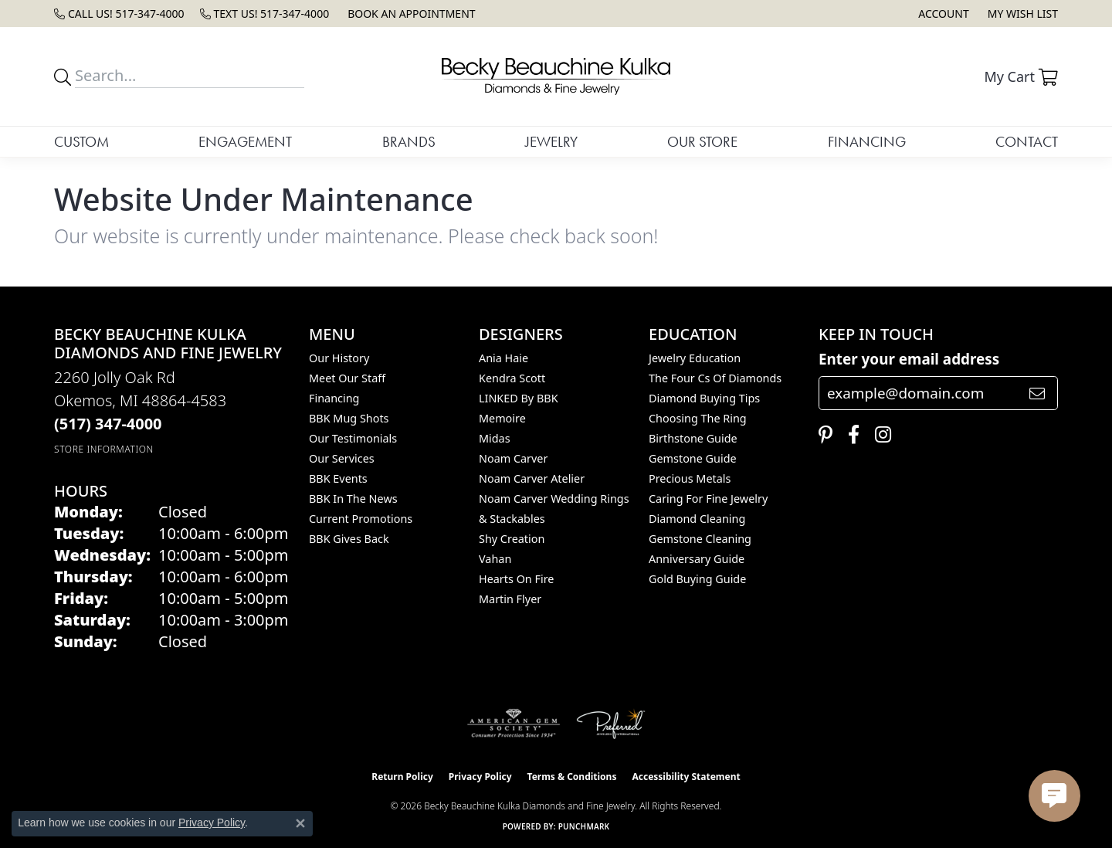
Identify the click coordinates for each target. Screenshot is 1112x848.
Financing (867, 141)
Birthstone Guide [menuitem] (693, 438)
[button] (941, 13)
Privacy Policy (480, 776)
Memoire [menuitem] (502, 418)
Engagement (245, 141)
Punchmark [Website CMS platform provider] (584, 826)
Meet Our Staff (347, 378)
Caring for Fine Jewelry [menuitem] (708, 498)
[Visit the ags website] (513, 723)
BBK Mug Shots (348, 418)
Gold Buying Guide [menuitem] (697, 579)
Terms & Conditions (572, 776)
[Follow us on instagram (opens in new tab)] (879, 435)
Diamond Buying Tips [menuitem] (704, 398)
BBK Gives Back (349, 538)
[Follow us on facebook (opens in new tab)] (849, 435)
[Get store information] (104, 449)
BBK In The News (353, 498)
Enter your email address (909, 359)
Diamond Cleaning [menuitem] (697, 518)
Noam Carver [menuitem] (513, 458)
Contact (1026, 141)
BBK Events (338, 478)
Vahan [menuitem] (495, 558)
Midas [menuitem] (494, 438)
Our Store (702, 141)
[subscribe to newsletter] (1037, 393)
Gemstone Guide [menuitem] (693, 458)
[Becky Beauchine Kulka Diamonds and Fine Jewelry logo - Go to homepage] (556, 76)
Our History (339, 358)
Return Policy (402, 776)
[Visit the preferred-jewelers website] (611, 723)
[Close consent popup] (300, 823)
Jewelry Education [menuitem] (695, 358)
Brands (409, 141)
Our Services (342, 458)
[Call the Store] (108, 423)
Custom (81, 141)
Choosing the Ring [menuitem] (698, 418)
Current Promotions (360, 518)
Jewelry (551, 141)
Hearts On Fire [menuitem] (516, 579)
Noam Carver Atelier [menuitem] (532, 478)
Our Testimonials (353, 438)
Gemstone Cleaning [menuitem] (700, 538)
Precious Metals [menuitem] (690, 478)
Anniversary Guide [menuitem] (696, 558)
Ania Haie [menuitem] (503, 358)
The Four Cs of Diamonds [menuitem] (715, 378)
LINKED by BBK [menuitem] (518, 398)
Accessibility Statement (686, 776)
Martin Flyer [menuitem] (510, 599)
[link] (119, 13)
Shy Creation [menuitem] (511, 538)
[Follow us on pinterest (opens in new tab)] (821, 435)
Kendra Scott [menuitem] (512, 378)
